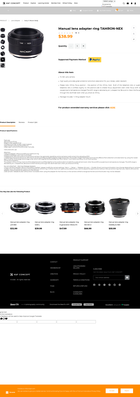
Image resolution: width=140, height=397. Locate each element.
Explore (33, 3)
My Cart (119, 10)
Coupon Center (86, 10)
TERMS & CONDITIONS (81, 280)
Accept (111, 391)
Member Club (55, 3)
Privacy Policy (79, 274)
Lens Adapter (15, 20)
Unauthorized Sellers (79, 267)
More (76, 3)
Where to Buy (67, 3)
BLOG (52, 292)
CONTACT (53, 262)
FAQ (73, 10)
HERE (112, 108)
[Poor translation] (5, 318)
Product (26, 3)
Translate (106, 6)
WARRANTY (54, 280)
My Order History (104, 10)
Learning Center (43, 3)
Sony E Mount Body (31, 20)
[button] (137, 213)
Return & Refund (80, 286)
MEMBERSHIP (55, 268)
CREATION (54, 274)
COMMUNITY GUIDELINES (78, 293)
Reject (127, 391)
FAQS (52, 286)
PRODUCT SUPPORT (80, 260)
